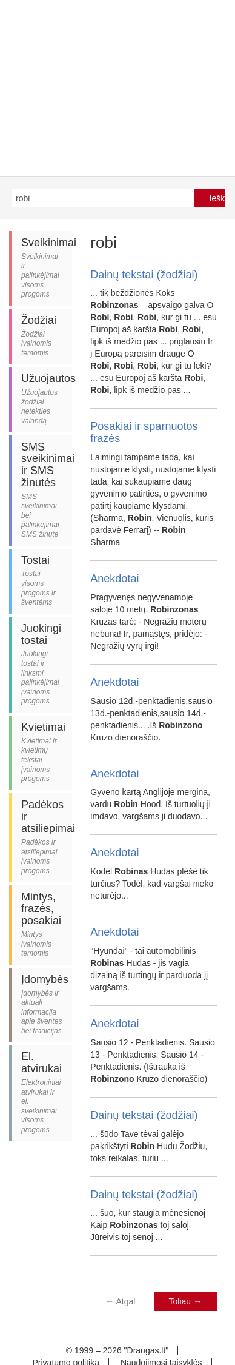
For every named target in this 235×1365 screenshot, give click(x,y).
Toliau (185, 1301)
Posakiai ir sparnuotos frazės (143, 432)
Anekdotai (114, 578)
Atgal (120, 1301)
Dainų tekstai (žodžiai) (143, 275)
